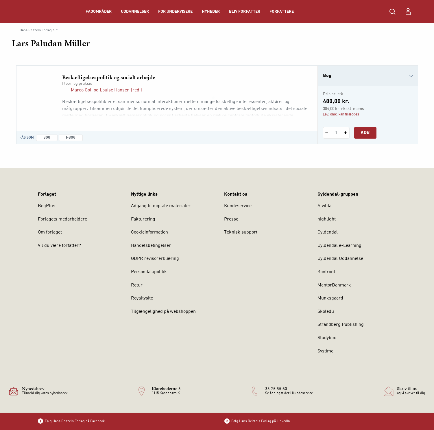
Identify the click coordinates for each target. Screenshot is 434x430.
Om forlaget (50, 232)
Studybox (326, 338)
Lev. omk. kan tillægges (341, 114)
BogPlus (46, 206)
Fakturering (143, 219)
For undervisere (175, 12)
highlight (326, 219)
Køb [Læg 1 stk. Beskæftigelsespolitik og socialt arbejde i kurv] (365, 133)
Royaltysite (142, 298)
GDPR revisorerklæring (155, 258)
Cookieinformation (149, 232)
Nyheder (211, 12)
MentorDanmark (334, 285)
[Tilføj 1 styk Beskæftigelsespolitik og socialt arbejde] (345, 132)
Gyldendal (327, 232)
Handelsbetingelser (151, 245)
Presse (231, 219)
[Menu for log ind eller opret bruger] (408, 11)
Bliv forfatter (244, 12)
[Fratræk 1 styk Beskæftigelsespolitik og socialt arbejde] (326, 132)
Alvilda (324, 206)
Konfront (326, 272)
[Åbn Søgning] (392, 11)
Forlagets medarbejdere (62, 219)
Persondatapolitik (149, 272)
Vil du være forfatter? (59, 245)
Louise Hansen (115, 90)
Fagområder (99, 12)
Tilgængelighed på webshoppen (163, 311)
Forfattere (281, 12)
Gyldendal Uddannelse (340, 258)
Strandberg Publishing (340, 324)
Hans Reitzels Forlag (36, 30)
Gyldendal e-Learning (339, 245)
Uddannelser (135, 12)
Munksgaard (330, 298)
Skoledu (325, 311)
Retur (137, 285)
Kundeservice (238, 206)
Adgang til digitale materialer (161, 206)
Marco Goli (82, 90)
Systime (325, 351)
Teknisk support (240, 232)
